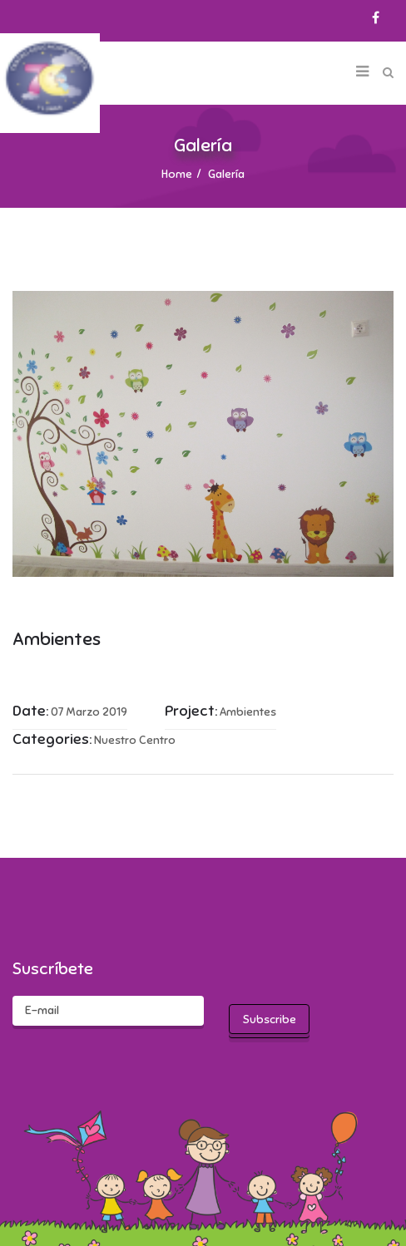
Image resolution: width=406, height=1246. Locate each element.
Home (176, 174)
